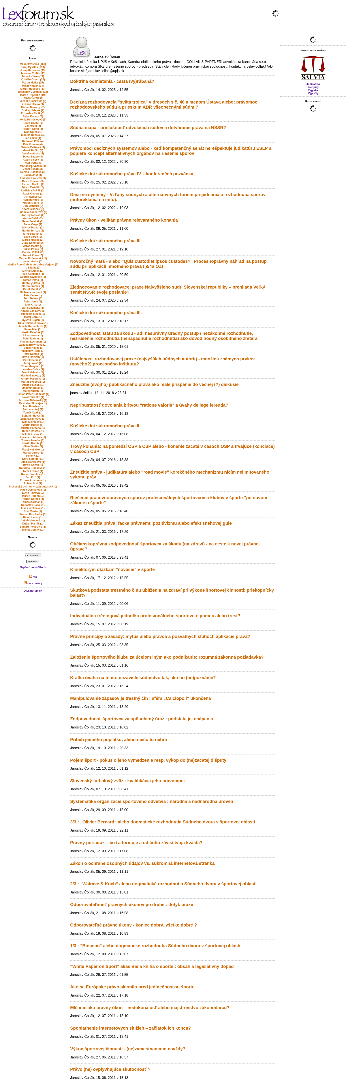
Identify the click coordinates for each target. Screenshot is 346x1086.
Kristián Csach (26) (33, 79)
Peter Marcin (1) (33, 338)
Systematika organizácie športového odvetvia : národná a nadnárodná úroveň (151, 801)
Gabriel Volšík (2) (32, 252)
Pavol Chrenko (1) (33, 397)
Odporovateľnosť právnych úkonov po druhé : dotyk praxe (131, 904)
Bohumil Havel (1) (33, 415)
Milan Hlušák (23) (33, 85)
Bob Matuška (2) (33, 206)
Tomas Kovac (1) (32, 347)
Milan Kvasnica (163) (33, 64)
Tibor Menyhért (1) (32, 366)
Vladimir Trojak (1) (32, 387)
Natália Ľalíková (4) (33, 147)
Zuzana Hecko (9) (33, 104)
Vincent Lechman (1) (33, 341)
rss (33, 576)
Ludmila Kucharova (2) (33, 212)
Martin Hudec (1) (33, 424)
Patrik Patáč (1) (33, 360)
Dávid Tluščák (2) (33, 187)
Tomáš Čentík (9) (32, 98)
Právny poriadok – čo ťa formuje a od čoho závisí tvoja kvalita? (136, 842)
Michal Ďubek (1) (32, 270)
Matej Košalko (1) (33, 449)
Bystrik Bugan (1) (33, 320)
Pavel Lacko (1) (32, 517)
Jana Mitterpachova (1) (33, 326)
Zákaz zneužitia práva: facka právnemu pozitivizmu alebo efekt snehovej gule (151, 523)
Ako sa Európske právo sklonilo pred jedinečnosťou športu (132, 986)
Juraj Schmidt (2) (32, 243)
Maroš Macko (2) (33, 246)
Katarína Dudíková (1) (32, 468)
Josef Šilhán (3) (33, 168)
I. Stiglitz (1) (32, 267)
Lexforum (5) (33, 125)
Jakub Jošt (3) (33, 175)
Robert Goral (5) (33, 128)
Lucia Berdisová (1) (33, 461)
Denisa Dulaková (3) (32, 172)
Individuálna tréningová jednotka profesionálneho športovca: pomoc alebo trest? (155, 615)
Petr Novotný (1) (33, 409)
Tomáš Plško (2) (33, 255)
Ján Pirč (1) (33, 477)
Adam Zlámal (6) (33, 122)
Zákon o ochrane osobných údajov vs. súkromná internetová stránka (142, 863)
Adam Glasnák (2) (33, 209)
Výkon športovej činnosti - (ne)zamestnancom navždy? (127, 1048)
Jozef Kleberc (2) (32, 193)
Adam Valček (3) (33, 159)
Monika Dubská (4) (33, 135)
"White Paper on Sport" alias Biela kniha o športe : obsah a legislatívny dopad (152, 966)
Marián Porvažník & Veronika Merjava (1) (33, 264)
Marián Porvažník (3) (33, 165)
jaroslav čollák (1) (33, 369)
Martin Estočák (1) (32, 332)
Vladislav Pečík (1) (33, 350)
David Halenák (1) (33, 372)
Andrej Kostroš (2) (33, 215)
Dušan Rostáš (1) (33, 431)
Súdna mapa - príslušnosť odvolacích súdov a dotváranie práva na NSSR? (148, 127)
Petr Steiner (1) (32, 298)
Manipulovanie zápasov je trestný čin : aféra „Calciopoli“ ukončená (140, 698)
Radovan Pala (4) (33, 141)
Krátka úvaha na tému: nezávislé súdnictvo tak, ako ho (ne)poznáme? (143, 677)
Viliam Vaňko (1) (33, 446)
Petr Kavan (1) (33, 295)
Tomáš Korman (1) (32, 502)
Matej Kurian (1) (33, 391)
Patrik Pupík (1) (32, 289)
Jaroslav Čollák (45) (33, 73)
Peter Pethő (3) (33, 162)
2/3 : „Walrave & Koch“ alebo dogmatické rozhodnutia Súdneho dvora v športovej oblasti (163, 883)
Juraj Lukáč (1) (33, 363)
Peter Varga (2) (33, 224)
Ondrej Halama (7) (33, 110)
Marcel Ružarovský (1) (33, 258)
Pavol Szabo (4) (33, 156)
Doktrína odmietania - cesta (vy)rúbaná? (112, 81)
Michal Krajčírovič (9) (33, 101)
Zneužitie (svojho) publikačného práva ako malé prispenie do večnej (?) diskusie (154, 384)
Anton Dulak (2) (33, 218)
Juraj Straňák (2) (33, 233)
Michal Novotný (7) (33, 107)
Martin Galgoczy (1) (33, 375)
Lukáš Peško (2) (33, 249)
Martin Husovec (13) (32, 88)
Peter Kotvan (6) (33, 116)
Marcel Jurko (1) (33, 452)
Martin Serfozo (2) (33, 230)
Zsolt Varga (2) (33, 236)
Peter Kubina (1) (33, 354)
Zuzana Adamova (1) (33, 480)
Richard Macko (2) (32, 184)
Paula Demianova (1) (33, 489)
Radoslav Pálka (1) (33, 505)
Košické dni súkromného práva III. (106, 240)
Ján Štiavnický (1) (33, 307)
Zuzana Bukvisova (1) (33, 344)
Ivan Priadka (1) (33, 406)
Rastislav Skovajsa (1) (33, 403)
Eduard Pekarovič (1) (33, 526)
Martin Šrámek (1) (33, 286)
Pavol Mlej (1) (32, 329)
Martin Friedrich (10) (32, 94)
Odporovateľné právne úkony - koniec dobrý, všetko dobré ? (133, 925)
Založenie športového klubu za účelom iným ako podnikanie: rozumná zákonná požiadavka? (167, 657)
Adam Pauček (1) (33, 384)
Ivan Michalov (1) (33, 421)
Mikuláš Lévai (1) (32, 434)
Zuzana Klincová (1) (33, 418)
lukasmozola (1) (33, 335)
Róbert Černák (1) (33, 498)
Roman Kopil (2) (33, 199)
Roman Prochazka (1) (32, 514)
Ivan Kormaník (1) (33, 273)
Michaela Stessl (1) (33, 313)
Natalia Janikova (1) (33, 310)
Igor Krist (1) (33, 304)
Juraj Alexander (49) (32, 70)
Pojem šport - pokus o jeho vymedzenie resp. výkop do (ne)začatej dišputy (148, 760)
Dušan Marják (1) (32, 523)
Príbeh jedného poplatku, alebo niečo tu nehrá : (120, 739)
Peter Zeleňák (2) (32, 221)
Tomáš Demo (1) (33, 471)
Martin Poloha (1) (32, 495)
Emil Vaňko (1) (33, 511)
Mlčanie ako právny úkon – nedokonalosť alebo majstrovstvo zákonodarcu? (149, 1007)
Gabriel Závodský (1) (33, 276)
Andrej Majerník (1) (33, 378)
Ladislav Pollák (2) (33, 190)
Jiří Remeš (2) (33, 196)
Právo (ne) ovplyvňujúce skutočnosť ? (110, 1069)
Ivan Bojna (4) (33, 131)
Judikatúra (313, 84)
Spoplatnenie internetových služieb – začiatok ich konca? (130, 1028)
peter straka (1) (32, 261)
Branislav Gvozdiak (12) (33, 91)
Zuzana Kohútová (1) (33, 437)
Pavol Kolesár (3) (32, 181)
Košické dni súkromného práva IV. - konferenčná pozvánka (131, 173)
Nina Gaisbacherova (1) (32, 323)
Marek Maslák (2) (32, 239)
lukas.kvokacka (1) (33, 508)
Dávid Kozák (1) (33, 465)
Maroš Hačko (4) (33, 150)
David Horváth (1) (33, 357)
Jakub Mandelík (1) (33, 520)
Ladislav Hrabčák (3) (33, 178)
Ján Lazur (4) (33, 138)
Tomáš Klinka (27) (33, 76)
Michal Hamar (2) (32, 227)
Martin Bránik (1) (33, 443)
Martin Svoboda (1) (33, 381)
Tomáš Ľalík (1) (32, 412)
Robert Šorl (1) (33, 483)
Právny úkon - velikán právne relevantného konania (124, 220)
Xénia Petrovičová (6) (32, 119)
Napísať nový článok (33, 567)
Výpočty (313, 93)
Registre (313, 90)
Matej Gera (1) (32, 317)
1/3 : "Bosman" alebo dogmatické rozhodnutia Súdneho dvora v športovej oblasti (155, 945)
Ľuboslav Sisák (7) (32, 113)
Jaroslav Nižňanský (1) (33, 400)
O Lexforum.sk (33, 590)
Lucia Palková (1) (33, 492)
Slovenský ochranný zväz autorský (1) (33, 486)
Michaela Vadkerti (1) (33, 292)
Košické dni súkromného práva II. (105, 425)
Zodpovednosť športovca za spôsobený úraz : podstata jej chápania (141, 718)
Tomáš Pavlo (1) (33, 280)
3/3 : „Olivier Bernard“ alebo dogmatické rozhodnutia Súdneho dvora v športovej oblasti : (164, 821)
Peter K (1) (32, 455)
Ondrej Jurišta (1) (33, 283)
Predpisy (313, 87)
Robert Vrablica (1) (33, 474)
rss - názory (33, 583)
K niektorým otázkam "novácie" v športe (112, 569)
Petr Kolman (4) (33, 144)
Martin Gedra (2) (33, 202)
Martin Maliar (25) (33, 82)
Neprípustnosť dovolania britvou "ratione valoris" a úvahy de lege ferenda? (149, 405)
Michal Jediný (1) (33, 529)
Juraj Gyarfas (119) (33, 67)
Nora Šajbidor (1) (33, 458)
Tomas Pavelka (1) (32, 440)
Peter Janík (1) (33, 301)
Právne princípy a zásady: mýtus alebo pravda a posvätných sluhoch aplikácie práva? (160, 636)
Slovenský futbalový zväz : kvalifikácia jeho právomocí (127, 780)
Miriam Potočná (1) (33, 428)
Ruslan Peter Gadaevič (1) (33, 394)
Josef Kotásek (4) (33, 153)
